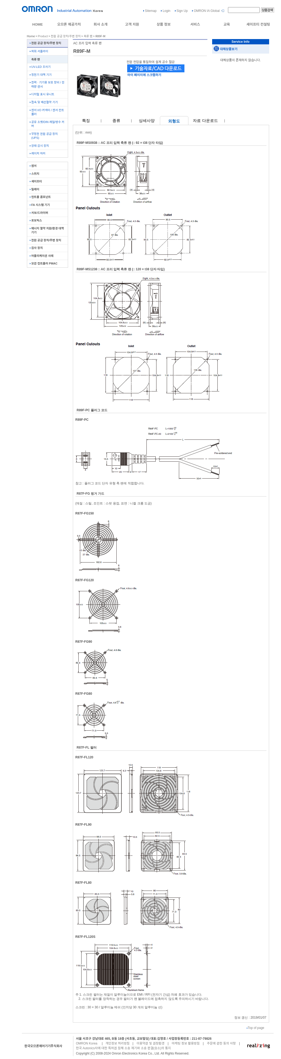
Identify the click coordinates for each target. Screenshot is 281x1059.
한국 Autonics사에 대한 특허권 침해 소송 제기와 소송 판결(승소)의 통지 (123, 1048)
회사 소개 (101, 24)
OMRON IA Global (207, 11)
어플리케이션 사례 (42, 255)
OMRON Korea (86, 1043)
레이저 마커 (38, 153)
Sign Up (182, 11)
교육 (226, 24)
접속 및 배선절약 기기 (44, 102)
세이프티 (36, 181)
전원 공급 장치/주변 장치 (65, 36)
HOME (37, 24)
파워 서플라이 (39, 51)
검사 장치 (36, 247)
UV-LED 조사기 (40, 66)
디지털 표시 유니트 (42, 94)
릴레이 (34, 189)
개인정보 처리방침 (118, 1043)
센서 (33, 165)
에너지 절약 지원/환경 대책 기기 (47, 230)
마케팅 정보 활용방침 (186, 1043)
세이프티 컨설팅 (258, 24)
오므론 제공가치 (69, 24)
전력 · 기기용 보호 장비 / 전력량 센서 (47, 84)
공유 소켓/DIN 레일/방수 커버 (47, 123)
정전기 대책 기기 (41, 74)
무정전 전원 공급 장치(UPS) (44, 135)
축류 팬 (88, 36)
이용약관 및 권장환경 (150, 1043)
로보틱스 (36, 220)
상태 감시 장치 (39, 145)
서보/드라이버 (39, 212)
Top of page (255, 1028)
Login (166, 11)
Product (43, 36)
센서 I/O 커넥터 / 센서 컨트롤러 (47, 112)
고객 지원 (132, 24)
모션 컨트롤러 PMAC (44, 263)
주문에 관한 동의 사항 (221, 1043)
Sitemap (150, 11)
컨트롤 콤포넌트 (40, 196)
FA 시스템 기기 (40, 204)
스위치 (34, 173)
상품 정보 (164, 24)
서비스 (195, 24)
